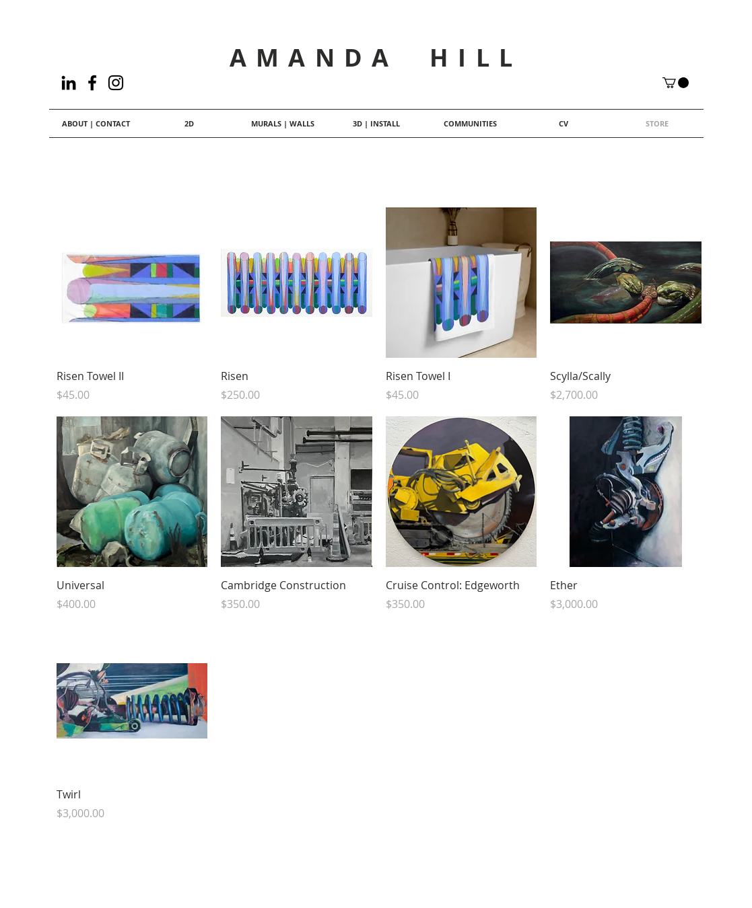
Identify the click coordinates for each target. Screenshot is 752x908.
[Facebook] (92, 83)
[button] (675, 82)
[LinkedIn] (69, 83)
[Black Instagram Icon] (116, 83)
